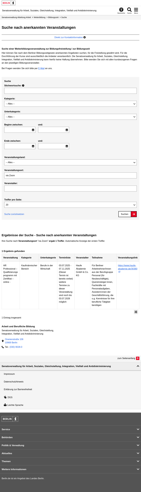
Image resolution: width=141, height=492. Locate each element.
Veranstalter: (11, 183)
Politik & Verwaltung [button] (13, 445)
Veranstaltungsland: (14, 157)
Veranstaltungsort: (14, 170)
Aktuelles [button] (7, 453)
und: (40, 124)
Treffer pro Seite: (13, 200)
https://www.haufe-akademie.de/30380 (127, 267)
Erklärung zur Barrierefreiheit (18, 389)
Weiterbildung (39, 17)
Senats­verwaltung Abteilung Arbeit (16, 17)
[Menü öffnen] (136, 10)
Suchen (124, 214)
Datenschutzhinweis (13, 381)
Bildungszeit (53, 17)
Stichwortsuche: (14, 85)
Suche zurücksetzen (14, 214)
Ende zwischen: (12, 141)
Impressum (9, 374)
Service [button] (6, 429)
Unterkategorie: (12, 111)
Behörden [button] (7, 437)
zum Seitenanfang (126, 358)
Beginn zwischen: (13, 124)
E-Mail (41, 68)
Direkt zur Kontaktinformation (70, 37)
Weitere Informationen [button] (14, 469)
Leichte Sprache (13, 405)
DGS (8, 397)
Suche (64, 17)
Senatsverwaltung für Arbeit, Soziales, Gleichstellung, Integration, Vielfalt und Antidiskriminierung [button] (56, 366)
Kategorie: (9, 98)
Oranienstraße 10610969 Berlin (14, 341)
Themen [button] (6, 461)
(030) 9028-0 (16, 347)
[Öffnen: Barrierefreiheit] (121, 10)
